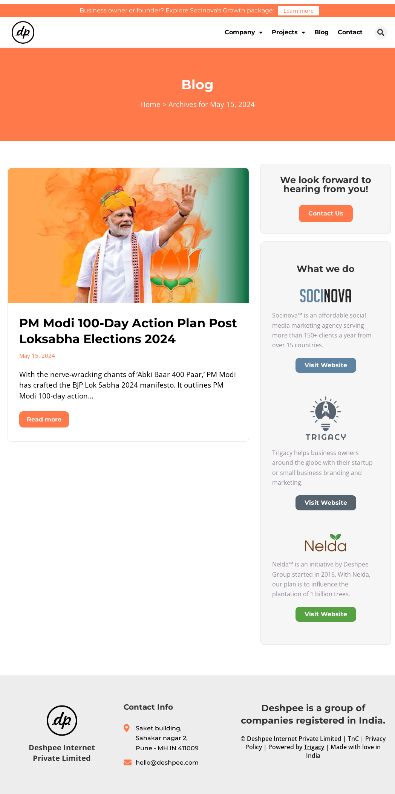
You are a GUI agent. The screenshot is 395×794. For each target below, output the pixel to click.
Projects (288, 32)
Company (244, 32)
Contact (350, 32)
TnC (353, 738)
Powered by (296, 747)
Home (150, 104)
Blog (321, 32)
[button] (381, 32)
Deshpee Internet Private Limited (62, 752)
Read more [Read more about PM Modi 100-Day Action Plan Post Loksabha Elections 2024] (44, 419)
